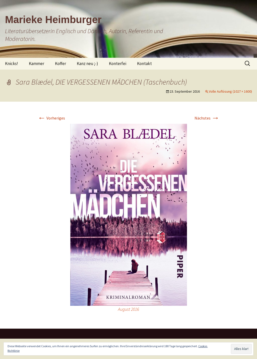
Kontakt (144, 63)
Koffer (60, 63)
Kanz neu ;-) (87, 63)
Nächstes (207, 118)
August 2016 (128, 309)
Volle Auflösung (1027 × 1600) (230, 91)
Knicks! (11, 63)
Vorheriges (51, 118)
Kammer (36, 63)
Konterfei (117, 63)
